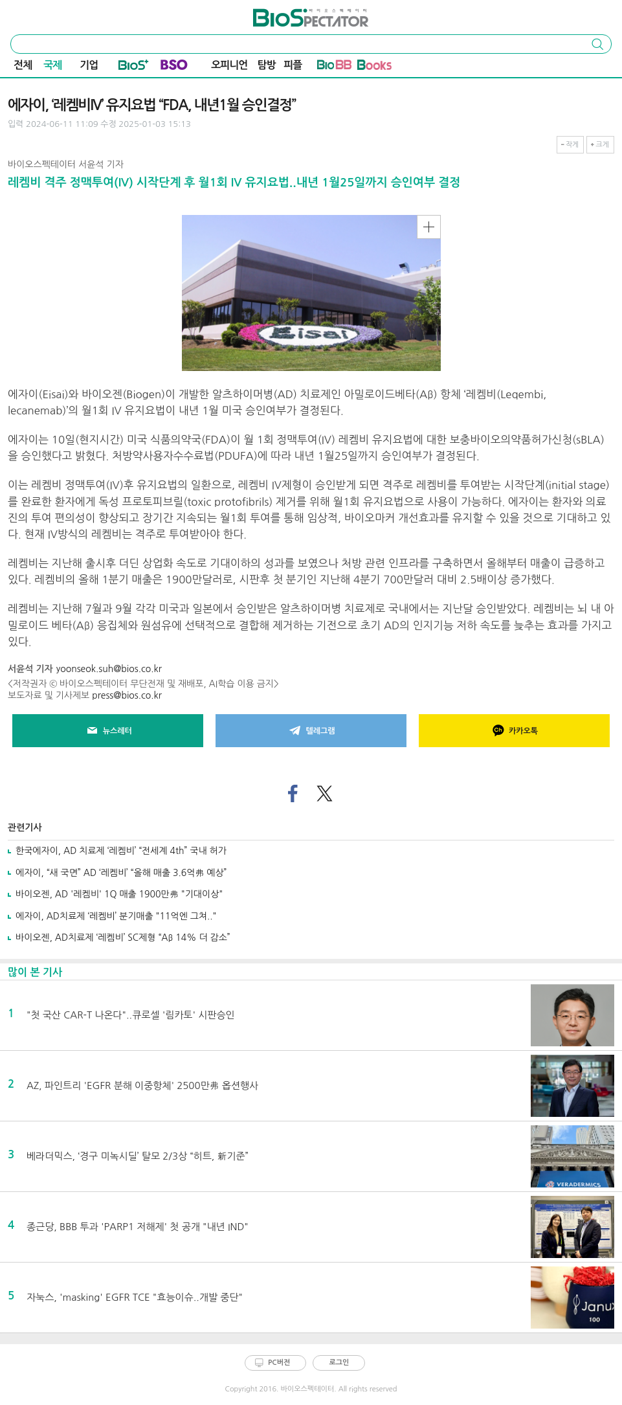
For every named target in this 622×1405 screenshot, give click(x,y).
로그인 (339, 1362)
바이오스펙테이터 (287, 12)
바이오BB (334, 67)
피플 (292, 65)
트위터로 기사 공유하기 (325, 794)
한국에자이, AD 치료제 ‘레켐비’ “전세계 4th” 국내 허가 (121, 850)
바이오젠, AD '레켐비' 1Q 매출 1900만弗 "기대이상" (119, 894)
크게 (602, 144)
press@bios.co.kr (127, 695)
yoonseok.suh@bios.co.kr (109, 668)
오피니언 (229, 65)
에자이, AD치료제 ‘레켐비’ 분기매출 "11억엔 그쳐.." (116, 916)
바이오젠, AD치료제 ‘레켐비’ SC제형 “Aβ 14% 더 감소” (123, 937)
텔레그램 (311, 731)
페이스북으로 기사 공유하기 (292, 794)
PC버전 (279, 1362)
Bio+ (133, 67)
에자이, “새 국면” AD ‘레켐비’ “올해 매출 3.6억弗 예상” (121, 872)
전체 (23, 65)
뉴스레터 (108, 731)
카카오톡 (514, 731)
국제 (52, 65)
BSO (174, 67)
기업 (89, 65)
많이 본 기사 (35, 972)
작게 (572, 144)
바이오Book (374, 67)
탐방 (267, 65)
